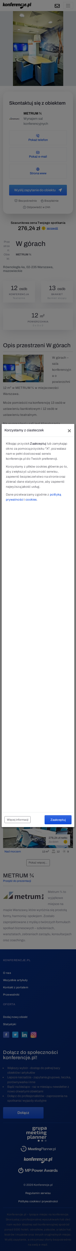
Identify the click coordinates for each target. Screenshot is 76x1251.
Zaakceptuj (58, 819)
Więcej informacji (17, 819)
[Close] (69, 430)
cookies (31, 499)
